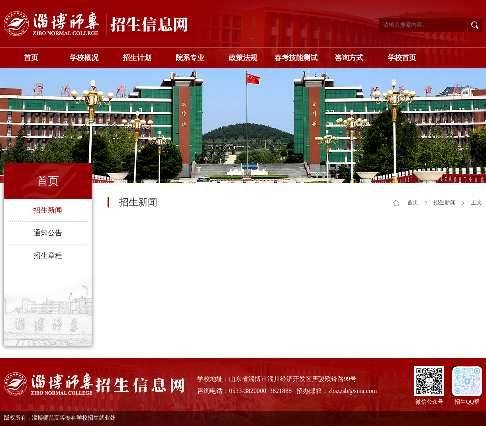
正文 (476, 202)
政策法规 (243, 58)
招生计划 (137, 58)
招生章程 (47, 256)
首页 (31, 58)
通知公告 (47, 233)
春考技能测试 (295, 58)
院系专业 (190, 58)
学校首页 (402, 58)
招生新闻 (47, 210)
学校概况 (84, 58)
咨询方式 (349, 58)
